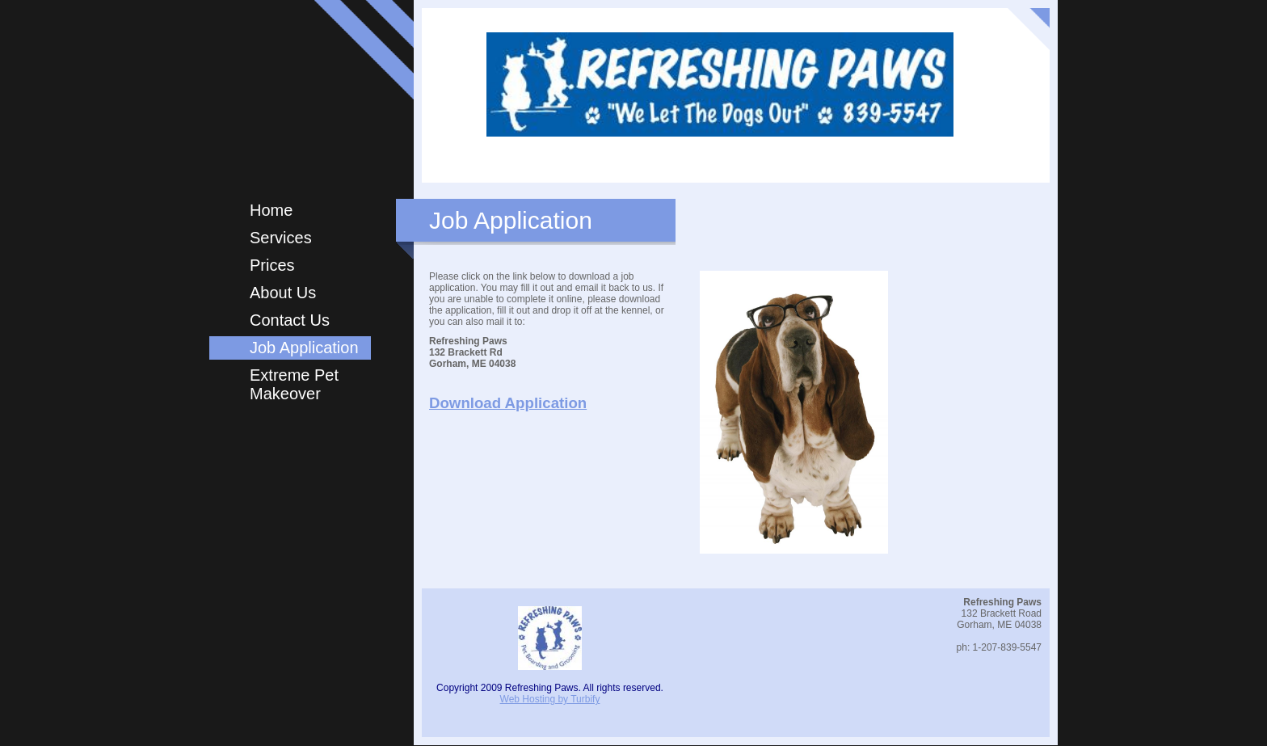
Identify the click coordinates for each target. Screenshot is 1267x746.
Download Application (508, 402)
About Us (283, 292)
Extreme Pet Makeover (294, 384)
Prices (272, 265)
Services (281, 238)
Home (271, 210)
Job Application (304, 347)
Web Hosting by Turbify (550, 699)
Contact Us (290, 320)
